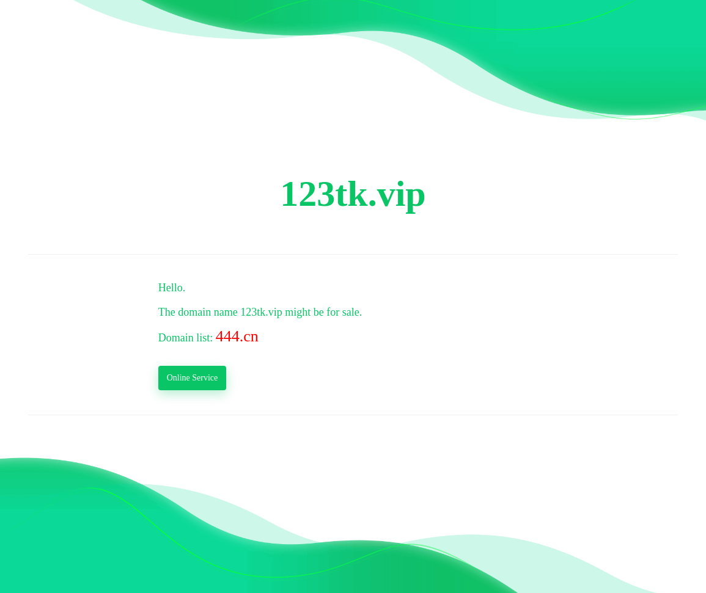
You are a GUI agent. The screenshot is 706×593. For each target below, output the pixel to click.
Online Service (192, 377)
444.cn (237, 336)
